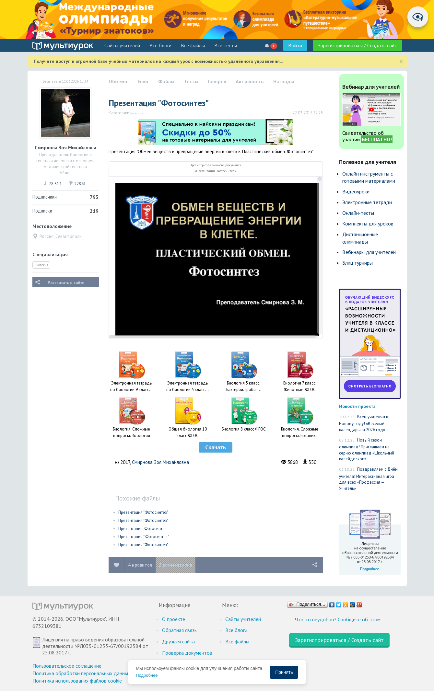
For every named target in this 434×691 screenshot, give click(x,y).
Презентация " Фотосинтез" (143, 536)
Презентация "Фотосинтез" (143, 512)
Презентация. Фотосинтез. (143, 528)
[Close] (401, 61)
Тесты (191, 81)
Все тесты (225, 45)
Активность (250, 81)
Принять (284, 672)
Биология (41, 265)
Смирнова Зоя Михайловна (160, 462)
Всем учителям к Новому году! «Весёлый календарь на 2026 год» (363, 423)
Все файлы (193, 45)
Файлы (166, 81)
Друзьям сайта (178, 641)
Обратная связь (179, 630)
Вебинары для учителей (369, 252)
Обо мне (119, 81)
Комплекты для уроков (367, 223)
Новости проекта (357, 406)
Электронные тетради (367, 202)
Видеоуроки (355, 191)
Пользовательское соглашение (66, 665)
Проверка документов (187, 653)
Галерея (217, 81)
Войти (295, 45)
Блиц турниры (357, 262)
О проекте (173, 619)
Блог (143, 81)
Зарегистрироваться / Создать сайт (357, 45)
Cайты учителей (122, 45)
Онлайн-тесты (358, 213)
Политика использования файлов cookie (77, 680)
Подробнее (147, 675)
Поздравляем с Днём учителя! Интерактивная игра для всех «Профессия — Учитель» (368, 478)
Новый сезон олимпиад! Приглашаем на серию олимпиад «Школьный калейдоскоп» (366, 449)
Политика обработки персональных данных (81, 673)
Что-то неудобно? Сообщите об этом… (339, 619)
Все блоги (160, 45)
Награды (283, 81)
